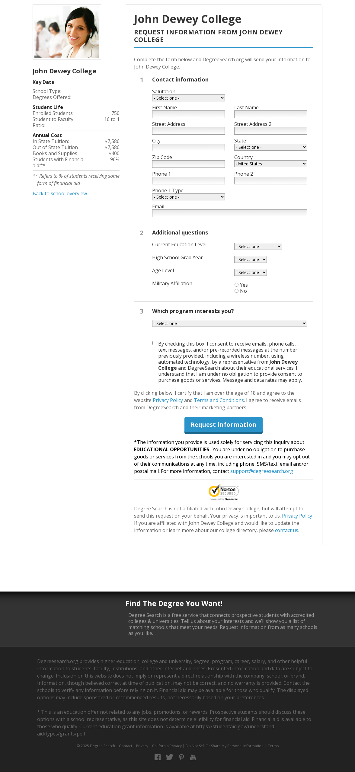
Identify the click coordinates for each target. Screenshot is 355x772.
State (240, 141)
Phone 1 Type (168, 190)
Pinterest (181, 757)
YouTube (193, 757)
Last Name (246, 107)
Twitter (169, 757)
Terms (273, 745)
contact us (286, 530)
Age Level (163, 270)
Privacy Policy (168, 400)
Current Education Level (179, 244)
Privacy (142, 745)
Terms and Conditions (219, 400)
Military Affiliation (172, 283)
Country (243, 157)
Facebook (158, 757)
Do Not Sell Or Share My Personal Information (225, 745)
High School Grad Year (177, 257)
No (243, 291)
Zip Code (162, 157)
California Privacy (167, 745)
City (156, 141)
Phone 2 (243, 174)
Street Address (168, 124)
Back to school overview (60, 193)
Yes (244, 285)
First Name (164, 107)
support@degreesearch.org (261, 471)
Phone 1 (161, 174)
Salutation (163, 91)
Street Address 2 (252, 124)
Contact (125, 745)
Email (158, 206)
